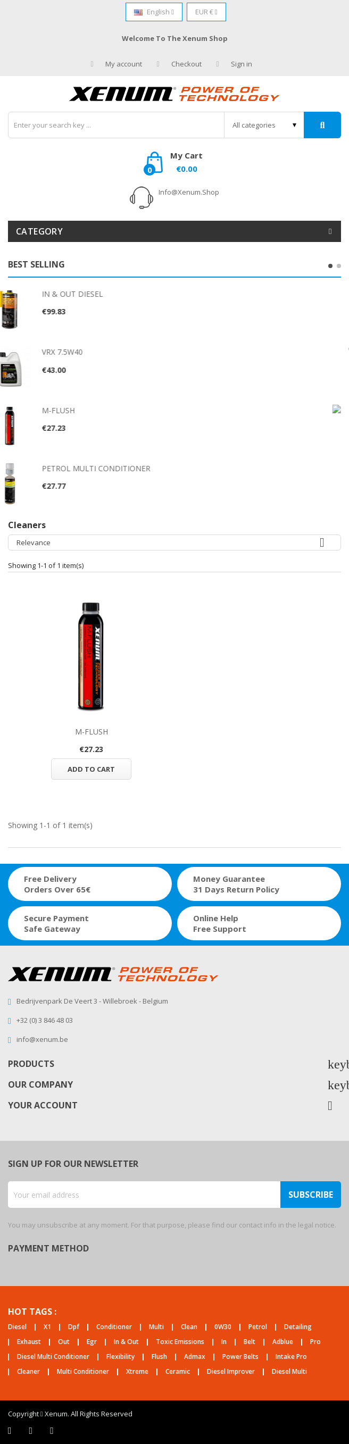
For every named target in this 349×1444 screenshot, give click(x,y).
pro (315, 1342)
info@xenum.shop (189, 192)
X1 (47, 1327)
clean (189, 1327)
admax (194, 1357)
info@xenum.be (42, 1039)
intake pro (291, 1357)
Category (39, 231)
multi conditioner (83, 1371)
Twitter (31, 1431)
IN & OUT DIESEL (97, 294)
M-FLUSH (83, 410)
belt (249, 1342)
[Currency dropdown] (206, 12)
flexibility (120, 1357)
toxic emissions (180, 1342)
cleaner (28, 1371)
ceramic (177, 1371)
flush (159, 1357)
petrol (257, 1327)
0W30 (222, 1327)
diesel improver (231, 1371)
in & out (126, 1342)
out (64, 1342)
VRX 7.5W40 (87, 352)
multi (156, 1327)
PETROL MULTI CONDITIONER (121, 468)
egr (92, 1342)
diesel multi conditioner (53, 1357)
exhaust (29, 1342)
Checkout (179, 64)
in (224, 1342)
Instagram (52, 1431)
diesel (17, 1327)
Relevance (174, 542)
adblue (282, 1342)
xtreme (137, 1371)
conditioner (114, 1327)
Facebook (10, 1431)
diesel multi (289, 1371)
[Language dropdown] (154, 12)
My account (116, 64)
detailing (298, 1327)
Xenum (56, 1413)
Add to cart (91, 769)
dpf (73, 1327)
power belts (240, 1357)
